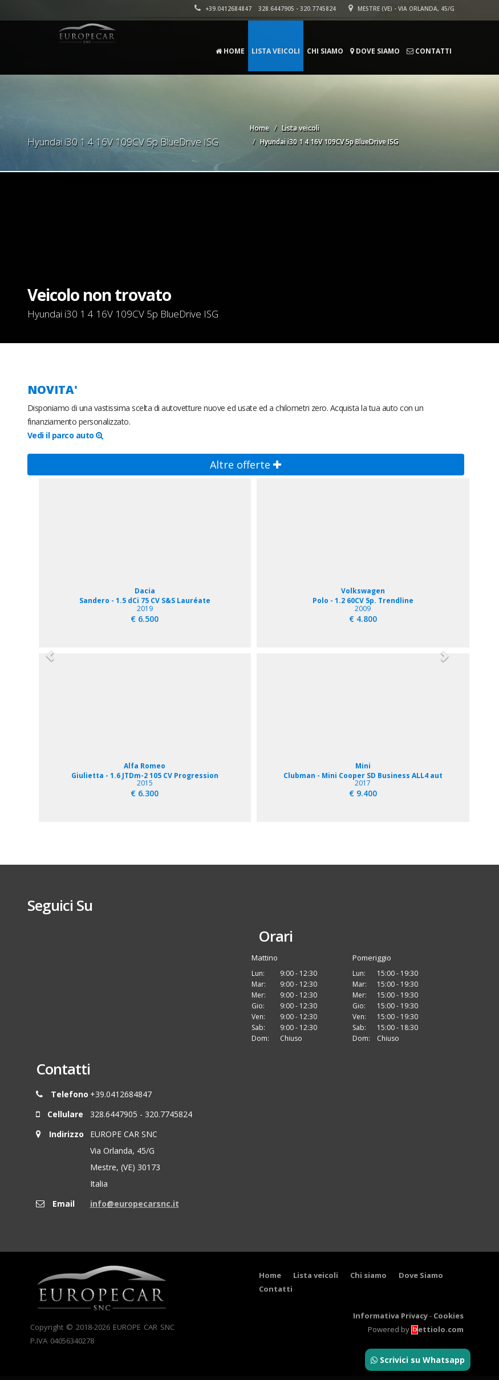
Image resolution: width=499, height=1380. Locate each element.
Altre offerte (245, 464)
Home (230, 51)
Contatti (429, 51)
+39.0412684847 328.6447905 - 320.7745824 (265, 9)
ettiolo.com (437, 1333)
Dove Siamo (375, 51)
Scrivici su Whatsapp (418, 1359)
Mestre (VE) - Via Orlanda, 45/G (402, 9)
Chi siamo (325, 51)
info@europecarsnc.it (134, 1207)
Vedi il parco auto (65, 435)
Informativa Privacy (390, 1319)
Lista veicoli (275, 51)
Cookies (448, 1319)
